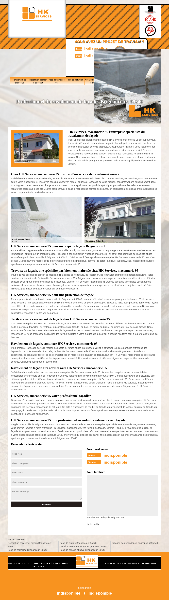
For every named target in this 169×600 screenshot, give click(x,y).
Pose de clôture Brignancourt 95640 (78, 542)
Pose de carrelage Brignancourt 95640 (27, 549)
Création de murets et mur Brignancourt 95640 (83, 546)
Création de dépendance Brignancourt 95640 (135, 542)
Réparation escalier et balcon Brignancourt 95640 (29, 544)
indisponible (92, 48)
